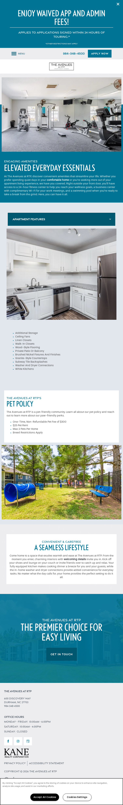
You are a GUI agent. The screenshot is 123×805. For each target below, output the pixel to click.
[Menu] (18, 53)
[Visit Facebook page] (8, 741)
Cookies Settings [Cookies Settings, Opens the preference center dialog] (77, 797)
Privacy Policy (15, 763)
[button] (118, 4)
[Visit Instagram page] (18, 741)
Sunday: (9, 731)
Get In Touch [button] (62, 654)
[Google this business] (28, 741)
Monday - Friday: (16, 721)
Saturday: (11, 726)
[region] (61, 791)
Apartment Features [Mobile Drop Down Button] (29, 219)
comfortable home (58, 179)
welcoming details (75, 559)
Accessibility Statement (46, 763)
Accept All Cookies (44, 797)
